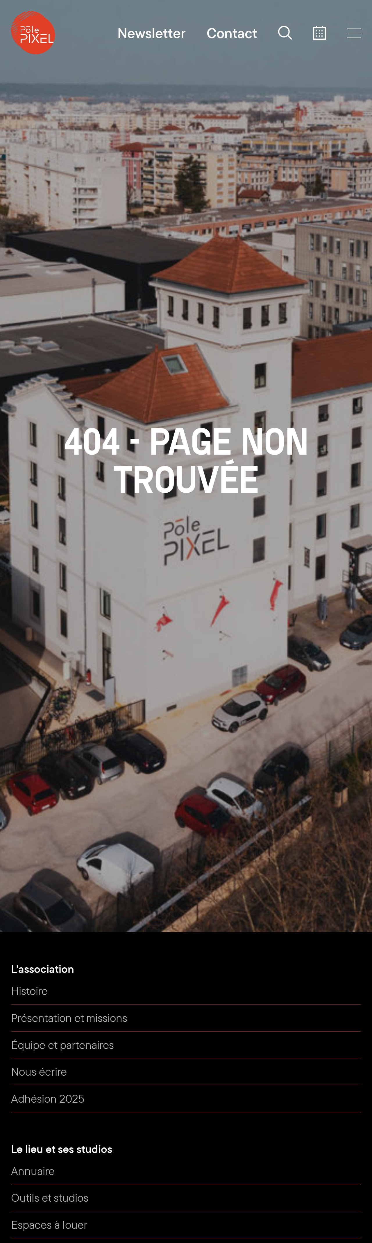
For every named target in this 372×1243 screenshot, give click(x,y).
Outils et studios (49, 1197)
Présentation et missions (69, 1018)
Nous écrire (39, 1071)
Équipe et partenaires (62, 1045)
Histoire (29, 991)
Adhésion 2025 (47, 1098)
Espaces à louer (49, 1224)
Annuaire (33, 1171)
